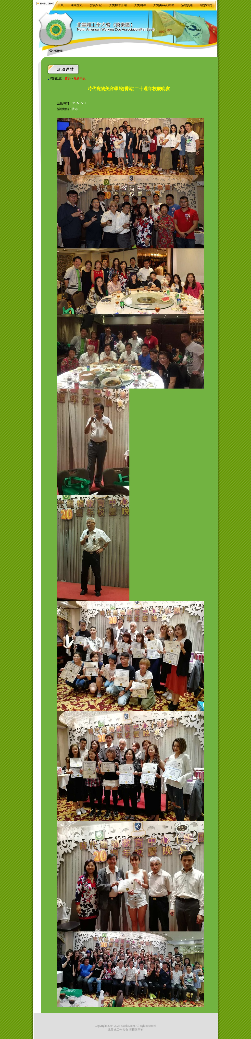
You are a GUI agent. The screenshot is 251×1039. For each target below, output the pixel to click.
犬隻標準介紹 (118, 5)
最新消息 (80, 78)
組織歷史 (77, 5)
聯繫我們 (206, 5)
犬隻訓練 (140, 5)
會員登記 (96, 5)
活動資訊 (187, 5)
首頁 (60, 5)
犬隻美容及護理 (163, 5)
